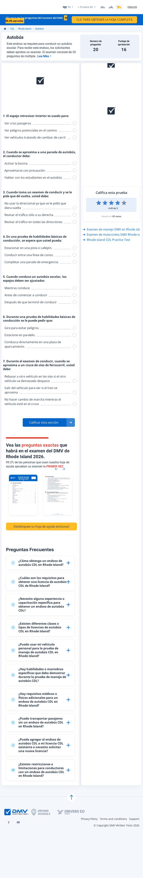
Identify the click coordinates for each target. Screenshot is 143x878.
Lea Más (43, 54)
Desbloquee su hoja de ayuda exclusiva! (41, 524)
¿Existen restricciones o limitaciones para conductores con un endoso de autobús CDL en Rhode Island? (37, 767)
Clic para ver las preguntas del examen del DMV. (36, 17)
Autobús (39, 26)
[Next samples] (63, 466)
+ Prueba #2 (85, 6)
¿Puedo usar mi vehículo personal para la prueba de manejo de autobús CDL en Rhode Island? (34, 648)
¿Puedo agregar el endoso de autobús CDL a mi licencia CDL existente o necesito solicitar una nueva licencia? (37, 743)
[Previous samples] (56, 466)
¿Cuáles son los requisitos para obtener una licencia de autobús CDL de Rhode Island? (38, 580)
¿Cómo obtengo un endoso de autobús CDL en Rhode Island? (37, 561)
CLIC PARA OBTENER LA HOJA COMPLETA (104, 17)
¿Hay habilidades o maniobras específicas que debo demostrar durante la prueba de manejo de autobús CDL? (38, 672)
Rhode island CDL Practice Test (106, 237)
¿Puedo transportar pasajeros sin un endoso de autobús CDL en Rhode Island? (37, 720)
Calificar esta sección (43, 420)
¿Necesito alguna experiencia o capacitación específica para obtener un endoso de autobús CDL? (37, 602)
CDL (12, 26)
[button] (49, 420)
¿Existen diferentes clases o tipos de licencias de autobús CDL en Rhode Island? (36, 625)
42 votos (116, 214)
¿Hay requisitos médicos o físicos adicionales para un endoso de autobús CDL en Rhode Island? (34, 697)
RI (69, 6)
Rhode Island (24, 26)
